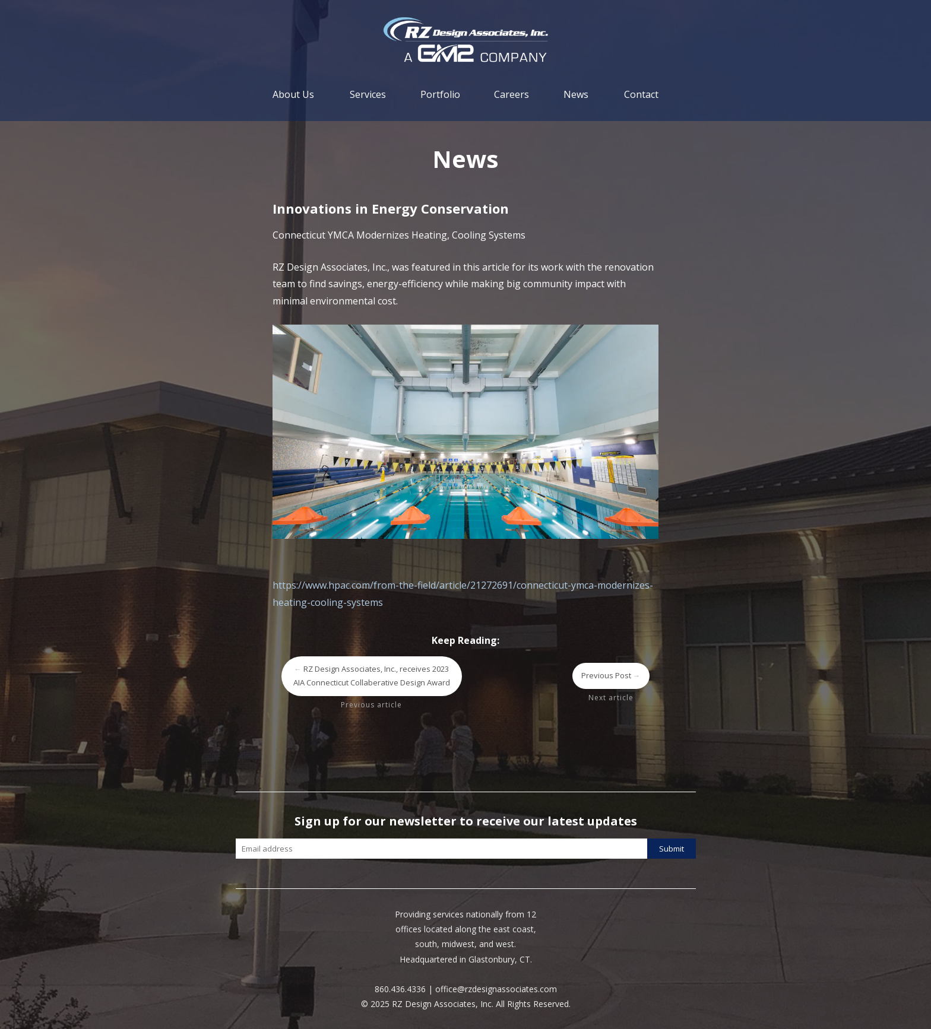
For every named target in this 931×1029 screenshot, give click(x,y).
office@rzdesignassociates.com (496, 989)
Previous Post (611, 675)
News (575, 94)
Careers (511, 94)
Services (368, 94)
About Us (293, 94)
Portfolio (440, 94)
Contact (641, 94)
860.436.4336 (400, 989)
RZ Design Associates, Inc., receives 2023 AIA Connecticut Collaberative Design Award (371, 675)
